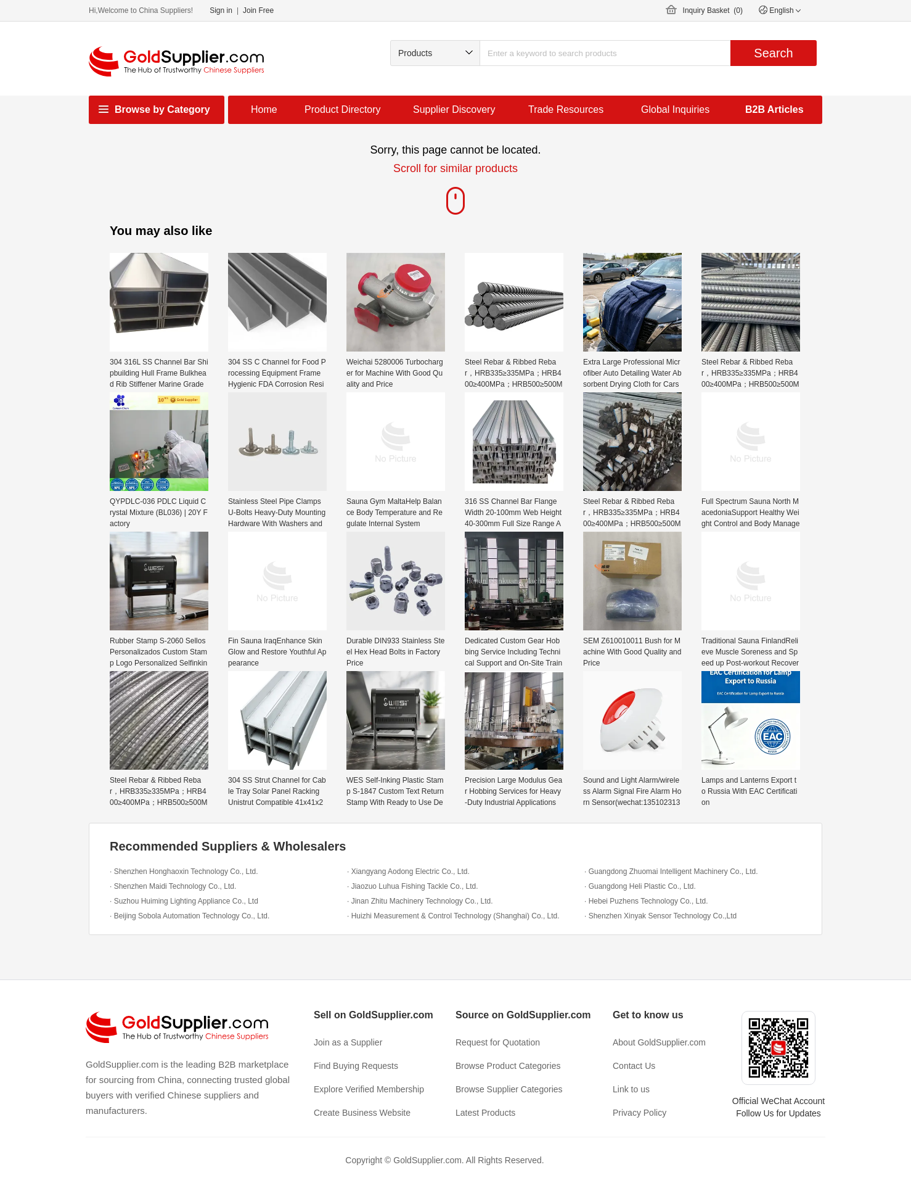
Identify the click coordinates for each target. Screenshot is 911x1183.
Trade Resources (565, 109)
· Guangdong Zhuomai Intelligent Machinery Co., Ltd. (671, 871)
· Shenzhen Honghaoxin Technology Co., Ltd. (184, 871)
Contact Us (634, 1066)
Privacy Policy (639, 1113)
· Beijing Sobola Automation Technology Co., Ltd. (189, 916)
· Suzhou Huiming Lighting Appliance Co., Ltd (184, 901)
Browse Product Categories (508, 1066)
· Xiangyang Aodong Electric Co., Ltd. (408, 871)
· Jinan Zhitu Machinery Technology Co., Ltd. (420, 901)
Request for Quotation (498, 1042)
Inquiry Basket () (713, 10)
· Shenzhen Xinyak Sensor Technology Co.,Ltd (660, 916)
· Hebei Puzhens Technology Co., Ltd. (646, 901)
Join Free (258, 10)
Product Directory (342, 109)
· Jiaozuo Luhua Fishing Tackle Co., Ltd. (412, 886)
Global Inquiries (675, 109)
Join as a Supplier (348, 1042)
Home (264, 109)
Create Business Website (362, 1113)
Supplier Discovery (454, 109)
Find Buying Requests (356, 1066)
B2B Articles (774, 109)
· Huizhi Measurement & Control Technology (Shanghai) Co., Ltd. (453, 916)
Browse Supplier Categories (509, 1089)
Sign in (221, 10)
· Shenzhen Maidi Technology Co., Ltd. (173, 886)
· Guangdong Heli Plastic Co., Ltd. (640, 886)
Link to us (631, 1089)
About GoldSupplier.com (659, 1042)
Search (773, 53)
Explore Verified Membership (369, 1089)
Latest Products (485, 1113)
